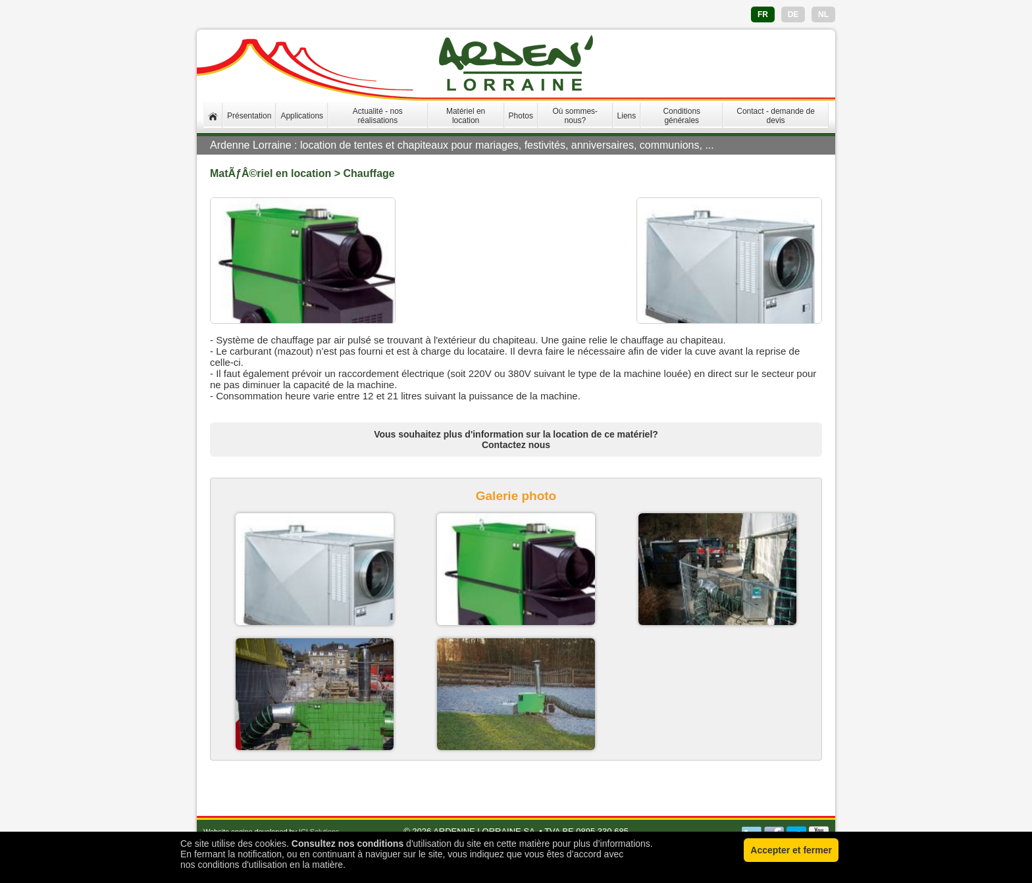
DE (793, 14)
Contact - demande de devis (775, 116)
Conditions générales (681, 116)
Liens (626, 115)
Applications (301, 115)
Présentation (249, 115)
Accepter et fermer (791, 850)
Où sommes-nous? (575, 116)
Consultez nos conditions (347, 843)
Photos (521, 115)
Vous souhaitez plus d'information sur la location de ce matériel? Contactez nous (516, 439)
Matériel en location (465, 116)
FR (763, 14)
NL (823, 14)
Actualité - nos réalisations (378, 116)
